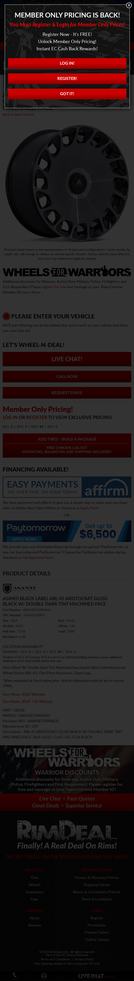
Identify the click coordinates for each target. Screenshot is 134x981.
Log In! (67, 63)
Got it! (67, 94)
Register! (67, 79)
